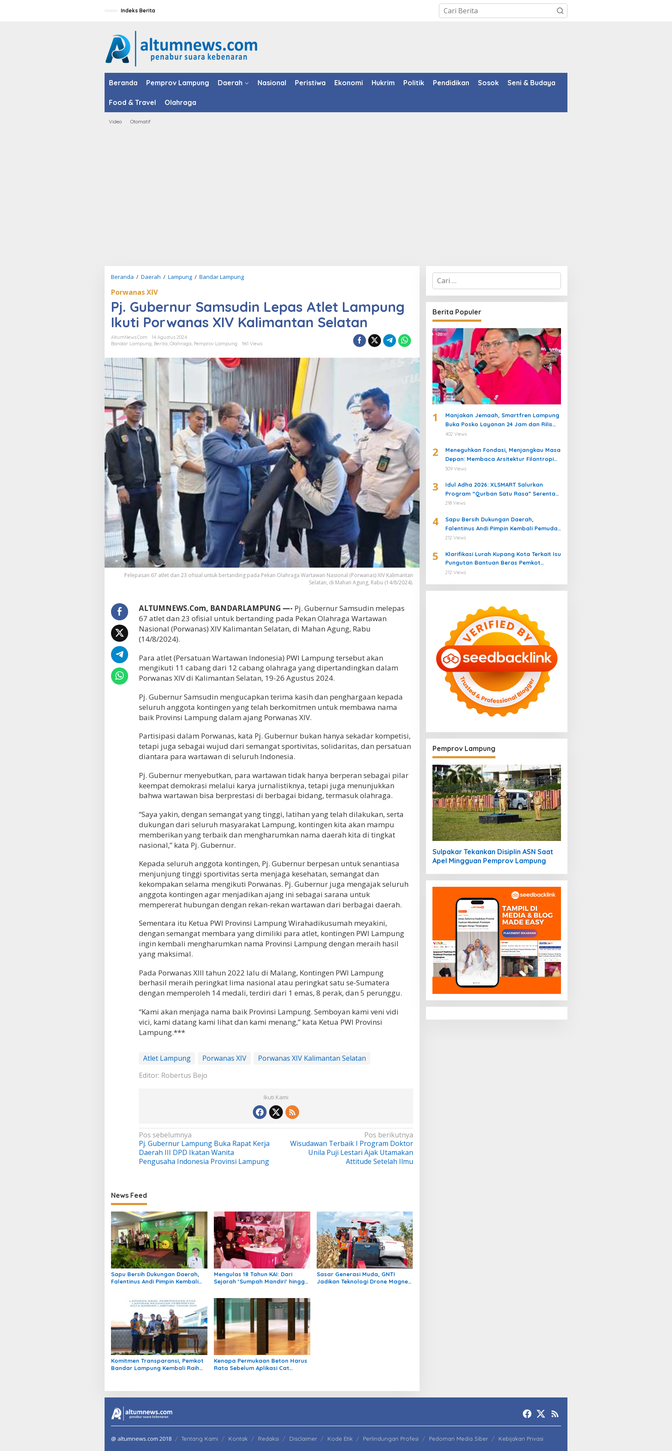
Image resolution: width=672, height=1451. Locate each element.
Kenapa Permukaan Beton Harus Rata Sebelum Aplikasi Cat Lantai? (260, 1364)
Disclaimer (303, 1438)
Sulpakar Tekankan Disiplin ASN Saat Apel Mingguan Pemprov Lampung (492, 856)
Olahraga (181, 344)
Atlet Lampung (167, 1058)
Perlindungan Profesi (391, 1438)
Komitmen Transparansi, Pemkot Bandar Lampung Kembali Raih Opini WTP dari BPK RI (157, 1364)
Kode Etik (340, 1438)
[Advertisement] (336, 195)
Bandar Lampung (131, 344)
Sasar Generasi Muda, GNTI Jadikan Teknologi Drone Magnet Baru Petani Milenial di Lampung (364, 1278)
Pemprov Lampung (215, 344)
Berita (161, 344)
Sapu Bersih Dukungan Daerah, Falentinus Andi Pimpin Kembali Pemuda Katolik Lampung (155, 1278)
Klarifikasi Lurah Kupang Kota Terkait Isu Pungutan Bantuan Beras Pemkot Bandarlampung (503, 559)
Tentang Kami (199, 1438)
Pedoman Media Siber (458, 1438)
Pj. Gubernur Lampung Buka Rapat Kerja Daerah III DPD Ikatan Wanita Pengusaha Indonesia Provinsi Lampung (204, 1148)
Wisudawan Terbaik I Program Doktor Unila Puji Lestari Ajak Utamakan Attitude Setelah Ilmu (347, 1148)
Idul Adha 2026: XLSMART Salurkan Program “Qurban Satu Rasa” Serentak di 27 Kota (501, 489)
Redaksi (268, 1438)
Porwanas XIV (134, 292)
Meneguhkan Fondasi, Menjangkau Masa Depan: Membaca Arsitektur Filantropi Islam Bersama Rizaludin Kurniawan (503, 455)
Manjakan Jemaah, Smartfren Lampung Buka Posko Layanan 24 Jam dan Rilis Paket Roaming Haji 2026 (502, 420)
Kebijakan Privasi (520, 1438)
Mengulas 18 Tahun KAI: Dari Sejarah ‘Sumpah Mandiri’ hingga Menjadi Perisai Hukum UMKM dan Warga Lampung (261, 1278)
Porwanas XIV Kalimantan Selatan (312, 1058)
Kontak (238, 1438)
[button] (560, 10)
